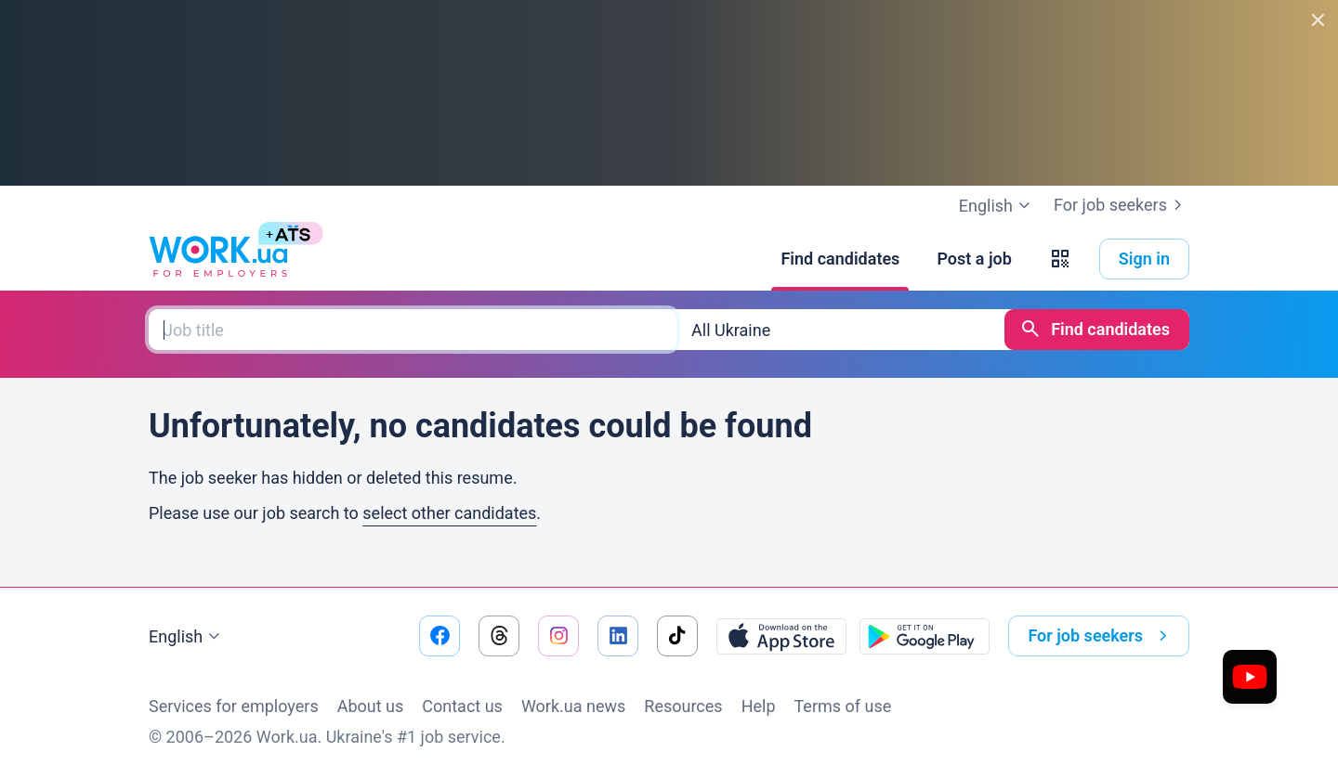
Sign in (1144, 258)
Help (758, 706)
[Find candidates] (840, 259)
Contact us (462, 706)
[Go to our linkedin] (617, 636)
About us (370, 706)
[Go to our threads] (499, 636)
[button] (1060, 259)
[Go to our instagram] (558, 636)
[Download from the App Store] (781, 636)
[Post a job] (973, 259)
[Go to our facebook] (439, 636)
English (187, 637)
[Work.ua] (218, 259)
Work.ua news (573, 706)
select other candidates (449, 513)
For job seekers (1121, 205)
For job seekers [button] (1101, 636)
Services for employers (234, 706)
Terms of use (843, 706)
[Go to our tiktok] (677, 636)
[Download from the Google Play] (924, 636)
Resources (683, 706)
